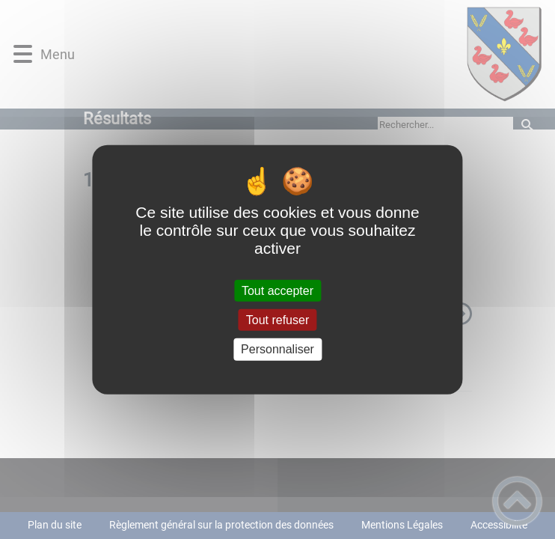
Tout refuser (277, 320)
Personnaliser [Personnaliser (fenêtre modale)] (277, 349)
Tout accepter (277, 290)
